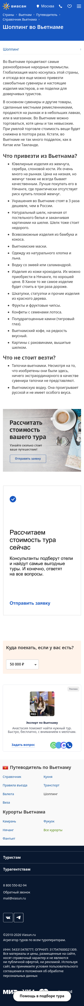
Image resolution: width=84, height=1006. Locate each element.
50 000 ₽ (17, 664)
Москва (47, 6)
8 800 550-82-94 (14, 885)
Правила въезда (15, 785)
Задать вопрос (23, 745)
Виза (6, 802)
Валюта (8, 794)
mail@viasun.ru (14, 898)
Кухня (48, 777)
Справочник (12, 777)
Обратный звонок (16, 892)
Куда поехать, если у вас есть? (40, 650)
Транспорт (52, 785)
